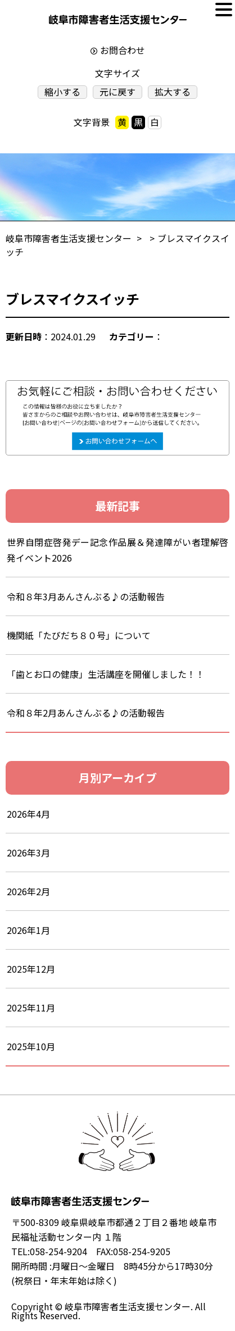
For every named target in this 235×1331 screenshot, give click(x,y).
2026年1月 (28, 930)
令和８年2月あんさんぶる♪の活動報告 (86, 712)
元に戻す (117, 91)
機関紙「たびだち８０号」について (79, 635)
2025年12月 (31, 969)
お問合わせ (122, 50)
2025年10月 (31, 1046)
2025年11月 (31, 1007)
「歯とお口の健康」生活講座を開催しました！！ (106, 674)
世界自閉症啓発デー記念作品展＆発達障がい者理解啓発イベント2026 (117, 549)
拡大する (173, 91)
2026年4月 (28, 814)
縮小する (62, 91)
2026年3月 (28, 852)
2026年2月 (28, 891)
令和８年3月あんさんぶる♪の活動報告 (95, 596)
